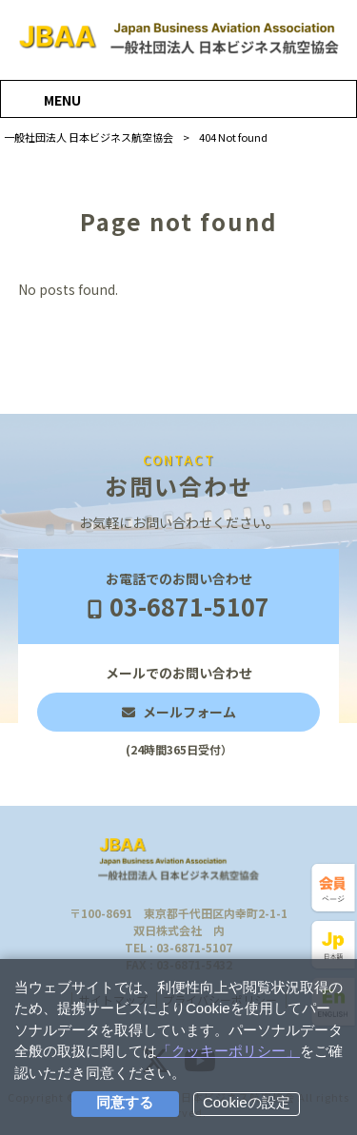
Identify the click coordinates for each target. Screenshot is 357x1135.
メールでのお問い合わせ (179, 710)
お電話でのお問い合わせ (178, 597)
